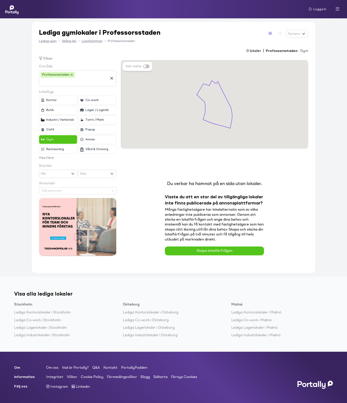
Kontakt (110, 368)
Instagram (57, 387)
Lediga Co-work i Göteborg (146, 320)
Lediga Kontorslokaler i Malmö (256, 312)
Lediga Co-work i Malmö (251, 320)
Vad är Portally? (75, 368)
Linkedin (80, 387)
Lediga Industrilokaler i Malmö (256, 335)
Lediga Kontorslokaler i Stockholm (42, 312)
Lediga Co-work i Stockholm (37, 320)
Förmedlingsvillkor (122, 377)
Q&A (96, 368)
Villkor (72, 377)
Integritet (54, 377)
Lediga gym (48, 41)
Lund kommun (92, 41)
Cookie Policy (92, 377)
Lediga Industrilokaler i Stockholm (42, 335)
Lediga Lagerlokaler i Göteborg (149, 328)
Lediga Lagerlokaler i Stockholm (40, 328)
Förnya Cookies (184, 377)
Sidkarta (160, 377)
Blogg (145, 377)
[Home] (12, 9)
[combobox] (74, 82)
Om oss (52, 368)
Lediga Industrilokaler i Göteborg (150, 335)
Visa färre (46, 157)
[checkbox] (58, 100)
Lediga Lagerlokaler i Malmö (254, 328)
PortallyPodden (134, 368)
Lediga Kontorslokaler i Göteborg (150, 312)
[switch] (146, 66)
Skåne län (69, 41)
